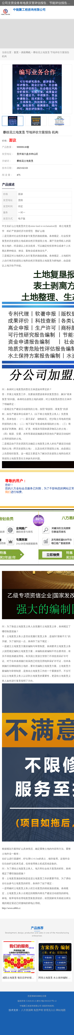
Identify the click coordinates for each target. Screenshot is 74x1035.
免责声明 (38, 1010)
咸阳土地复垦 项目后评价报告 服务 (21, 977)
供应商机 (26, 52)
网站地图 (61, 1010)
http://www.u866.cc (11, 908)
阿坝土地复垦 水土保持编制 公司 (55, 977)
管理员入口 (49, 1010)
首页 (16, 52)
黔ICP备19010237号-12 (46, 1001)
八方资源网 (27, 1010)
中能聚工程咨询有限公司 (30, 1006)
